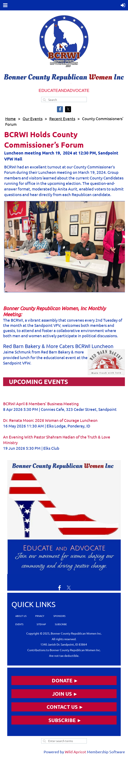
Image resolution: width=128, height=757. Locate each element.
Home (10, 118)
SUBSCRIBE (60, 624)
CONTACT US (62, 707)
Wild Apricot (75, 752)
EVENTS (19, 624)
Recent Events (62, 118)
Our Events (32, 118)
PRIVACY (39, 615)
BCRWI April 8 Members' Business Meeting (41, 403)
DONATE (62, 680)
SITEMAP (41, 624)
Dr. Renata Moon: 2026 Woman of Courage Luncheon (50, 420)
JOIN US (62, 693)
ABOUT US (21, 615)
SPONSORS (59, 615)
